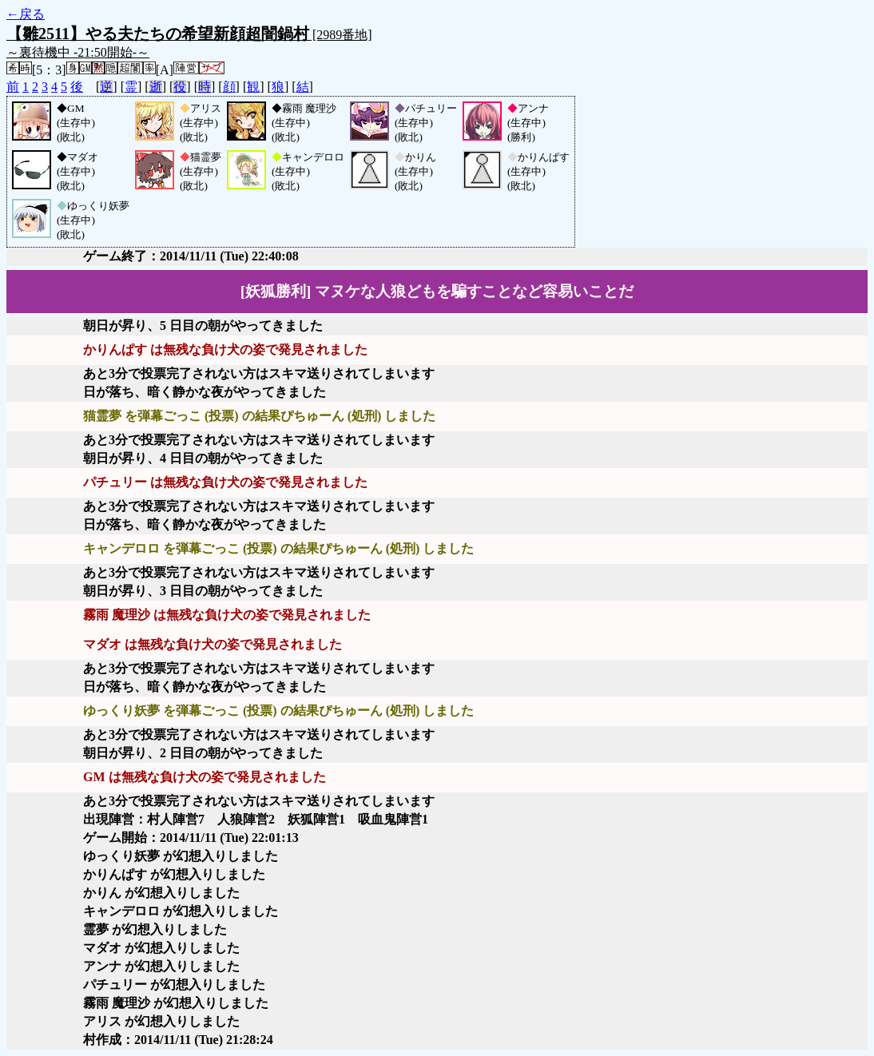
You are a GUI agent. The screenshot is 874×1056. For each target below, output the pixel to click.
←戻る (25, 14)
